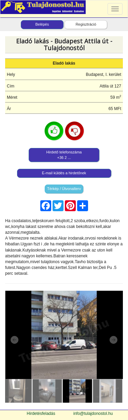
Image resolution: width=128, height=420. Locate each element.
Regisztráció (85, 24)
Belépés (42, 24)
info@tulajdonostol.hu (93, 413)
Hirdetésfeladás (41, 413)
